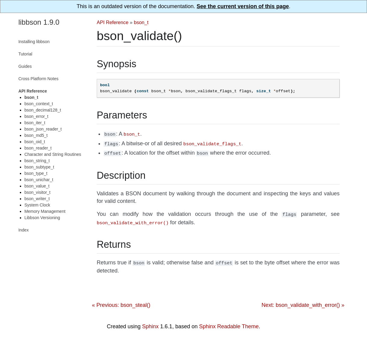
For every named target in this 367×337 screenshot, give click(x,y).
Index (23, 230)
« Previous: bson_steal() (121, 301)
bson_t (141, 22)
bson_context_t (38, 103)
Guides (25, 66)
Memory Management (44, 211)
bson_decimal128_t (42, 110)
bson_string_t (37, 160)
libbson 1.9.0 (38, 22)
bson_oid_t (34, 141)
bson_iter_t (34, 122)
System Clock (37, 205)
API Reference (112, 22)
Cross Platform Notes (38, 78)
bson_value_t (36, 186)
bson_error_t (36, 116)
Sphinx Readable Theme (229, 323)
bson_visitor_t (37, 192)
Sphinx (150, 323)
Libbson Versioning (42, 217)
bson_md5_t (36, 135)
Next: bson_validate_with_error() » (303, 301)
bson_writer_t (37, 198)
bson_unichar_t (38, 179)
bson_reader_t (38, 148)
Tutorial (25, 54)
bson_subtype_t (39, 167)
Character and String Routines (52, 154)
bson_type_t (35, 173)
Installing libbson (34, 41)
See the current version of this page (243, 6)
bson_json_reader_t (43, 129)
